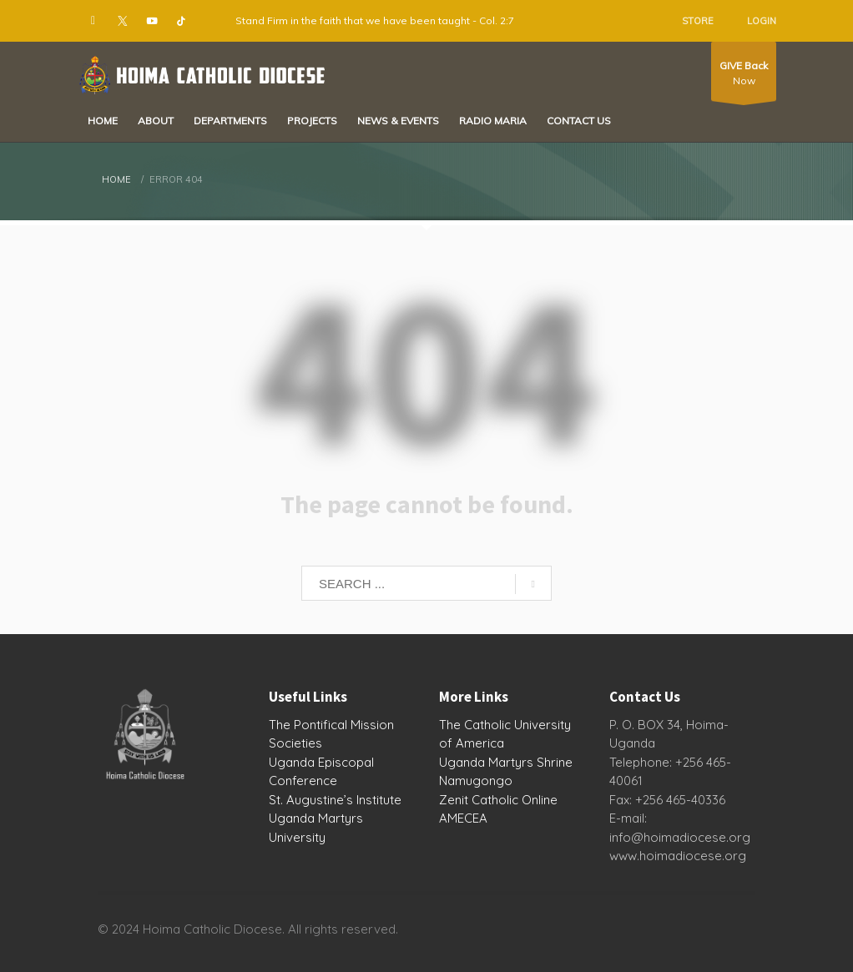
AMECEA (463, 818)
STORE (698, 21)
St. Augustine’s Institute (335, 800)
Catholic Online (515, 800)
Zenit (453, 800)
